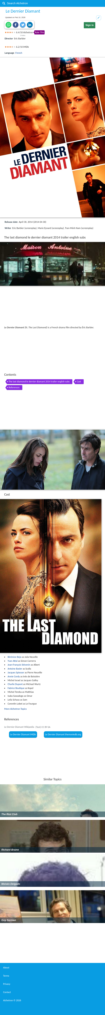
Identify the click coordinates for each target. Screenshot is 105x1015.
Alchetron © (12, 1000)
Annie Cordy (14, 676)
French (18, 52)
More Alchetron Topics (15, 708)
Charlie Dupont (15, 684)
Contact (7, 992)
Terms (6, 975)
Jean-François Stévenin (19, 664)
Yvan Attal (13, 660)
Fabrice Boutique (16, 688)
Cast (79, 381)
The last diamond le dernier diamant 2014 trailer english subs (39, 381)
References (14, 387)
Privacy (6, 983)
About (6, 967)
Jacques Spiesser (16, 672)
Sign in (89, 25)
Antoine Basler (15, 668)
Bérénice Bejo (14, 656)
